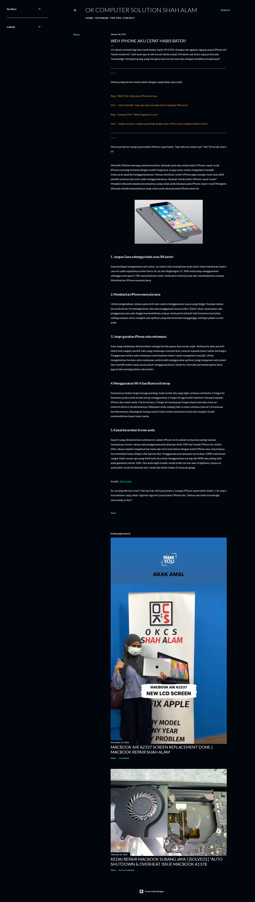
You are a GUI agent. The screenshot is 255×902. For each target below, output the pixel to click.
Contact (129, 17)
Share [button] (76, 34)
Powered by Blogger (151, 891)
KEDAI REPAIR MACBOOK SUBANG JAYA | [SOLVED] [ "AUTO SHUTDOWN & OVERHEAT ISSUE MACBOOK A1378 (166, 861)
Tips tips (115, 17)
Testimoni (101, 17)
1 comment (123, 758)
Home (89, 17)
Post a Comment (126, 870)
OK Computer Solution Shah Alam (141, 10)
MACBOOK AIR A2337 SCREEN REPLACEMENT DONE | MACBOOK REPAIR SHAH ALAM (162, 749)
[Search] (225, 10)
